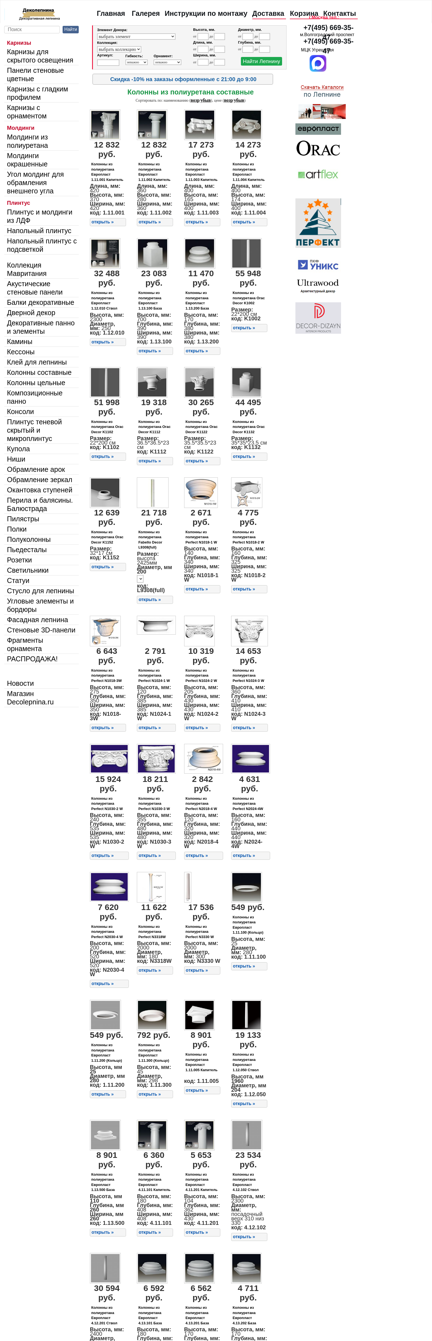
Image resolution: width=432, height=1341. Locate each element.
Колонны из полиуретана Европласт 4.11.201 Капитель (202, 1182)
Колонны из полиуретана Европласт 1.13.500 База (103, 1182)
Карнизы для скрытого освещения (40, 56)
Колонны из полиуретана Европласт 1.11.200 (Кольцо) (106, 1053)
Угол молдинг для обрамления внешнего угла (35, 182)
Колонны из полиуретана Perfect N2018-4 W (201, 803)
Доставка (268, 13)
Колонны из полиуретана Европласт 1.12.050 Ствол (246, 1062)
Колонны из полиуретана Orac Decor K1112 (154, 427)
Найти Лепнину (261, 61)
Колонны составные (39, 372)
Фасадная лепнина (37, 620)
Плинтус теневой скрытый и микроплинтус (34, 430)
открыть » (103, 222)
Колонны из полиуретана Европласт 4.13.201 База (197, 1315)
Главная (111, 13)
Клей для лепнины (37, 362)
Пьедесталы (27, 550)
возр (195, 100)
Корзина (304, 13)
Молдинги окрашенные (27, 160)
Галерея (146, 13)
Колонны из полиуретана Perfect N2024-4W (248, 803)
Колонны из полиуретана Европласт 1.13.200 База (197, 300)
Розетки (19, 560)
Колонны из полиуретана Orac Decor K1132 (249, 427)
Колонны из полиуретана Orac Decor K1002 (249, 298)
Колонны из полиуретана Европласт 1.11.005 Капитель (202, 1062)
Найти (70, 29)
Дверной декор (31, 312)
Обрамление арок (36, 469)
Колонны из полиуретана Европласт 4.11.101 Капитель (154, 1182)
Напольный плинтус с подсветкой (42, 245)
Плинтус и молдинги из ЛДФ (39, 216)
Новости (20, 683)
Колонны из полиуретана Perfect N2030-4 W (107, 931)
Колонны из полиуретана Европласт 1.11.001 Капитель (107, 172)
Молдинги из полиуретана (27, 141)
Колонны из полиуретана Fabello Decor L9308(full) (150, 540)
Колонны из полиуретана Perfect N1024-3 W (248, 675)
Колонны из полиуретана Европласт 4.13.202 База (244, 1315)
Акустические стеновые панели (35, 288)
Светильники (28, 570)
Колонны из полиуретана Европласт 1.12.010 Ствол (104, 300)
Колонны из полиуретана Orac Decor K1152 (107, 537)
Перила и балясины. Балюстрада (40, 504)
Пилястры (23, 519)
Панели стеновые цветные (35, 74)
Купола (18, 449)
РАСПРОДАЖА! (32, 659)
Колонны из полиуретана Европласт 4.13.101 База (150, 1315)
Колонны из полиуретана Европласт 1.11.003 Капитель (202, 172)
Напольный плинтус (39, 231)
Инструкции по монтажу (206, 13)
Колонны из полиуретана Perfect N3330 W (200, 931)
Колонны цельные (36, 383)
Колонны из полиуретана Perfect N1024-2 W (201, 675)
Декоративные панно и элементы (41, 327)
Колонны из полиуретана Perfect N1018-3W (106, 675)
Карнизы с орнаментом (27, 112)
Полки (17, 529)
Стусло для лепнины (40, 591)
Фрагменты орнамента (25, 644)
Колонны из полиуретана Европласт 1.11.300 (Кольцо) (153, 1053)
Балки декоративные (40, 302)
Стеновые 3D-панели (41, 630)
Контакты (339, 13)
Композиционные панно (35, 397)
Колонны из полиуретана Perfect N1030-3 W (154, 803)
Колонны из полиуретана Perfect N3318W (152, 931)
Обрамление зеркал (39, 479)
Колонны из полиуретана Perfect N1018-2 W (248, 537)
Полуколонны (29, 539)
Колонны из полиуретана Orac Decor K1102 (107, 427)
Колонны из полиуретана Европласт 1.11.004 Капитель (249, 172)
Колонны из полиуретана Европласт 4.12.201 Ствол (104, 1315)
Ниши (16, 459)
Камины (19, 341)
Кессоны (20, 352)
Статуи (18, 580)
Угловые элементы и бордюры (40, 605)
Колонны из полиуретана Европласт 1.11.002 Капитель (154, 172)
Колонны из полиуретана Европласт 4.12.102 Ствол (246, 1182)
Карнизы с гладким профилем (37, 93)
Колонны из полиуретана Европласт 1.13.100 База (150, 300)
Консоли (20, 411)
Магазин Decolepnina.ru (30, 698)
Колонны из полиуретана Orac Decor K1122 (202, 427)
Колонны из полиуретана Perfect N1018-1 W (201, 537)
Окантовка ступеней (39, 490)
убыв (206, 100)
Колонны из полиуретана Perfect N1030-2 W (107, 803)
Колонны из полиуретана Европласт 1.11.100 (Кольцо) (248, 925)
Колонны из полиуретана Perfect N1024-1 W (154, 675)
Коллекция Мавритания (27, 269)
